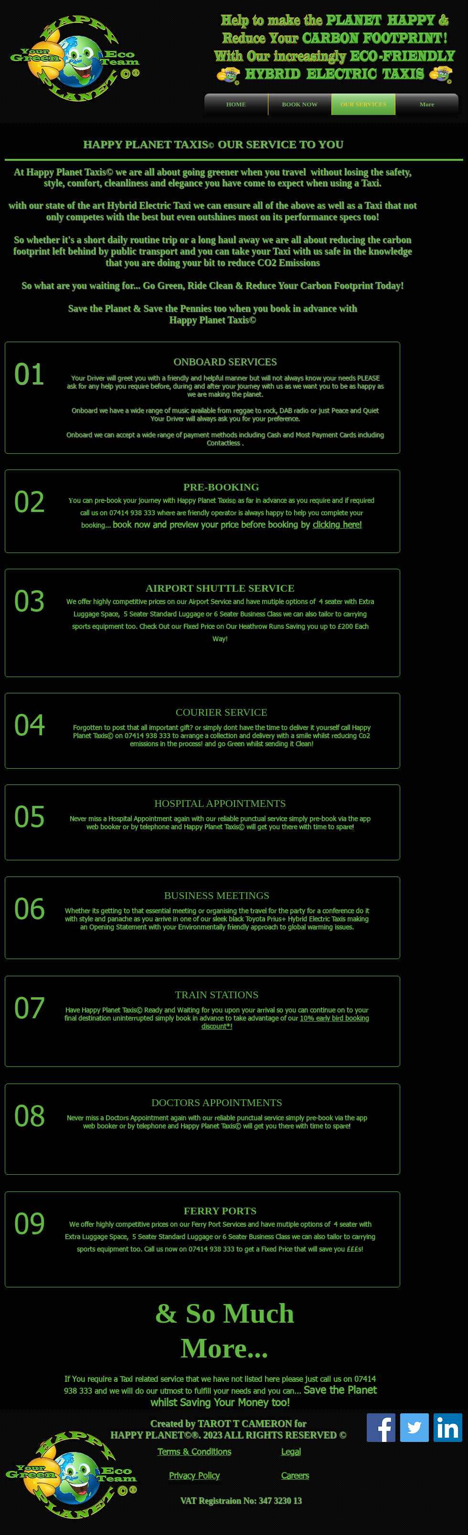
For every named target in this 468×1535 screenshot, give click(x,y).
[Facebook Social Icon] (381, 1427)
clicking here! (337, 525)
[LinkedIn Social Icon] (448, 1427)
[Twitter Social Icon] (414, 1427)
